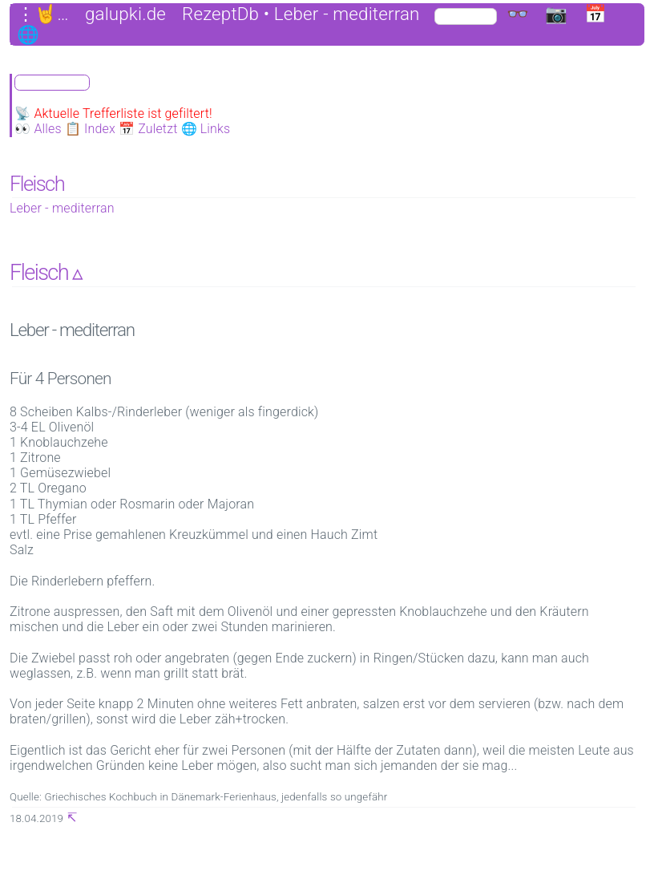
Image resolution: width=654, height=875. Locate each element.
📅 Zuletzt (148, 128)
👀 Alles (38, 128)
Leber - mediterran (62, 208)
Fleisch (37, 184)
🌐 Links (206, 128)
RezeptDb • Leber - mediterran (300, 14)
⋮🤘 (37, 14)
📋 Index (90, 128)
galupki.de (125, 14)
